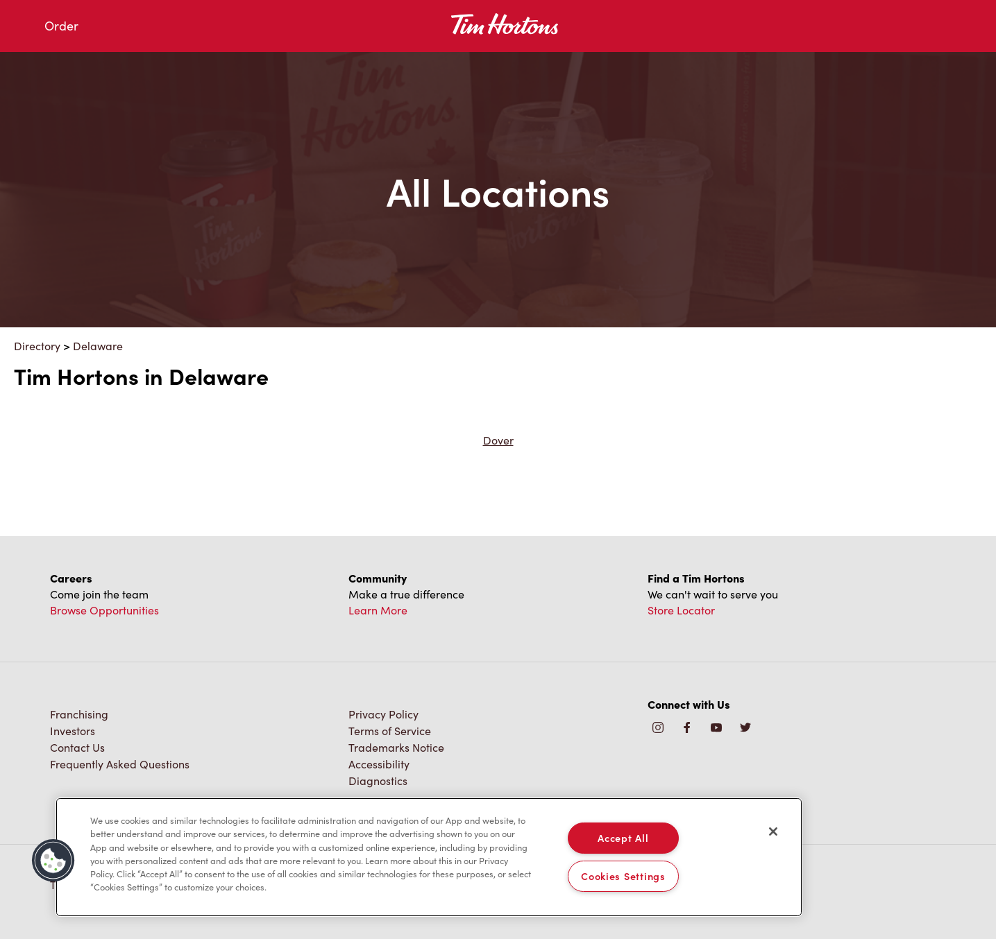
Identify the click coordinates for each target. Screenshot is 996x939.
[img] (745, 728)
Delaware (98, 345)
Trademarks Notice (396, 747)
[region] (429, 857)
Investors (72, 730)
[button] (53, 860)
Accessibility (379, 764)
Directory (37, 345)
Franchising (79, 714)
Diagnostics (377, 780)
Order (61, 25)
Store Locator (681, 610)
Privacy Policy (383, 714)
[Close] (773, 831)
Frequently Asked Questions (119, 764)
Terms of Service (389, 730)
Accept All (623, 838)
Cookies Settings (623, 876)
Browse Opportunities (104, 610)
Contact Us (77, 747)
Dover (498, 440)
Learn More (377, 610)
